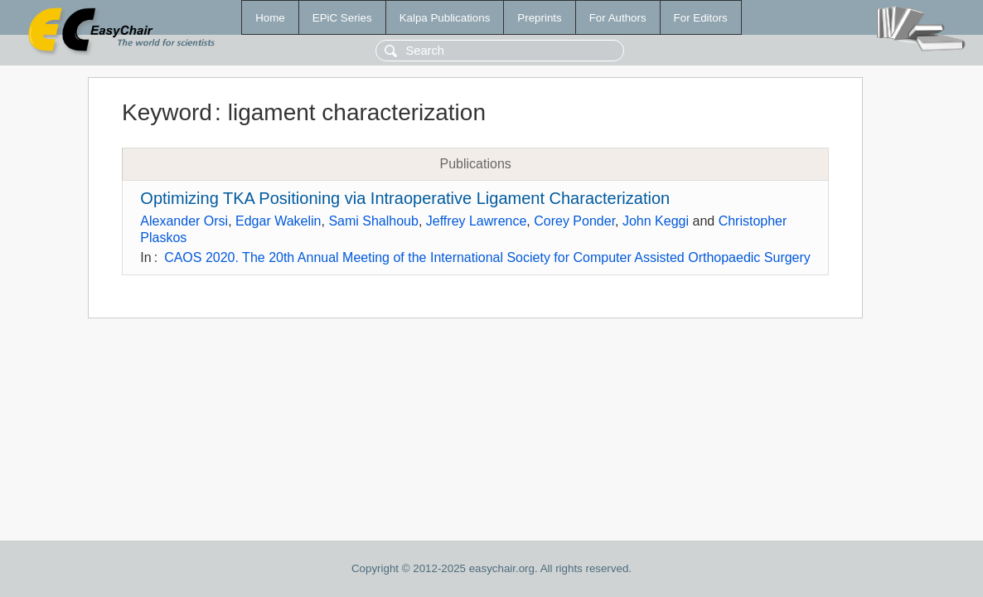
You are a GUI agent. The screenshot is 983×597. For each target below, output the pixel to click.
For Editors (701, 18)
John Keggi (655, 221)
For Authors (617, 18)
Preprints (539, 18)
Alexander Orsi (184, 221)
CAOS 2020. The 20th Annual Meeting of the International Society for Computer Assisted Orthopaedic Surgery (487, 257)
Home (270, 18)
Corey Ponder (574, 221)
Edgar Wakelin (278, 221)
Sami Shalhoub (373, 221)
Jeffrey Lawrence (476, 221)
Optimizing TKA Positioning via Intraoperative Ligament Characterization (405, 198)
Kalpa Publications (445, 18)
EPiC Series (342, 18)
